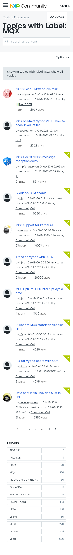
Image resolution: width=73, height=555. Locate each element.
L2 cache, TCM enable (31, 193)
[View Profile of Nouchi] (24, 230)
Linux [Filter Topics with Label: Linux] (13, 465)
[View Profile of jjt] (17, 176)
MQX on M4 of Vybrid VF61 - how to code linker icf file (40, 123)
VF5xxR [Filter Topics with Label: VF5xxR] (14, 531)
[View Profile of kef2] (18, 140)
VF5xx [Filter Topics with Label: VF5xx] (13, 524)
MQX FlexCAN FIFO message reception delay (35, 159)
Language (57, 17)
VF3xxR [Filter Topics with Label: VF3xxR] (14, 517)
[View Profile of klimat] (23, 366)
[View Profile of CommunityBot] (25, 208)
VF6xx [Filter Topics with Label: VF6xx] (13, 539)
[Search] (36, 41)
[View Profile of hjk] (21, 198)
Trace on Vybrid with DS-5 (34, 257)
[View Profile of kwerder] (24, 130)
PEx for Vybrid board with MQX (37, 361)
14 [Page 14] (49, 429)
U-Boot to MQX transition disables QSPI (39, 327)
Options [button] (61, 57)
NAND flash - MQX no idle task (37, 89)
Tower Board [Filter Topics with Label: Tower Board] (18, 502)
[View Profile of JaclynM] (25, 94)
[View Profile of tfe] (21, 334)
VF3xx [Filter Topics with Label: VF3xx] (13, 509)
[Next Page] (55, 429)
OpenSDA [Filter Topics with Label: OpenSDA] (16, 487)
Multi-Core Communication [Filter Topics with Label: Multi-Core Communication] (26, 479)
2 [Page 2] (29, 429)
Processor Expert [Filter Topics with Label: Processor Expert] (20, 494)
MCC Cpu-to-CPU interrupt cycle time (39, 291)
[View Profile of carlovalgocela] (29, 402)
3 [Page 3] (36, 429)
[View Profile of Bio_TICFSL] (25, 104)
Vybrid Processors (16, 17)
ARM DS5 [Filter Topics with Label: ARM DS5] (15, 450)
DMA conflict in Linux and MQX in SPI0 (38, 395)
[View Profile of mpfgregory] (27, 166)
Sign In (65, 5)
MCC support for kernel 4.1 (34, 225)
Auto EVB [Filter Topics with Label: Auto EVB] (15, 457)
